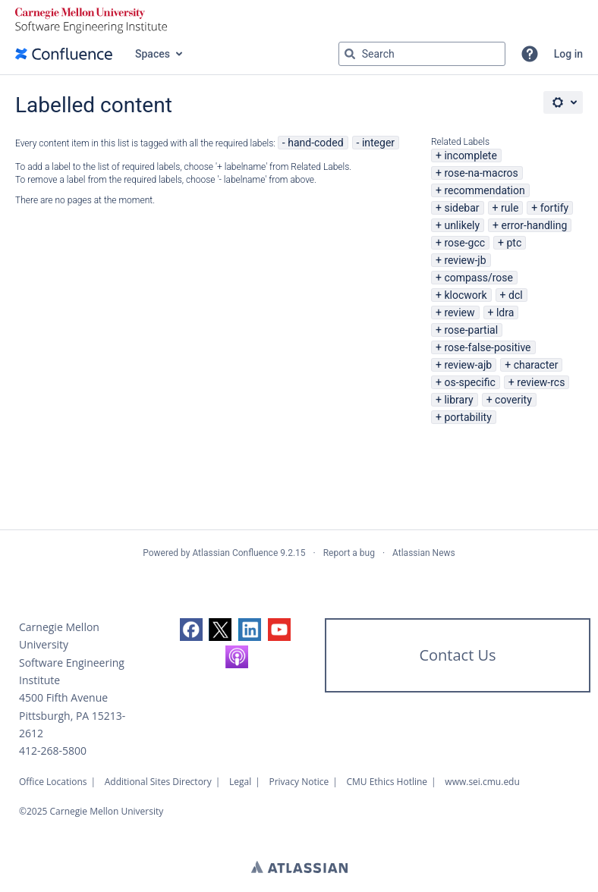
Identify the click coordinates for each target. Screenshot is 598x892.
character (536, 365)
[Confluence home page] (64, 54)
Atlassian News (423, 553)
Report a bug (349, 553)
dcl (515, 295)
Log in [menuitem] (568, 54)
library (458, 400)
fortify (554, 208)
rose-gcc (464, 243)
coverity (513, 400)
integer (378, 143)
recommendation (484, 190)
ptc (513, 243)
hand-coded (315, 143)
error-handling (535, 225)
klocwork (465, 295)
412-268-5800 (53, 750)
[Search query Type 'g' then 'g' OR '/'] (421, 54)
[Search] (350, 54)
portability (467, 417)
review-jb (465, 260)
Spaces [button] (152, 54)
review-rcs (541, 382)
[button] (529, 54)
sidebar (461, 208)
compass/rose (478, 278)
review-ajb (468, 365)
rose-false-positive (487, 347)
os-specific (469, 382)
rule (509, 208)
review (459, 312)
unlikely (462, 225)
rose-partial (471, 330)
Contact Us (457, 655)
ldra (505, 312)
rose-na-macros (481, 173)
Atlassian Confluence (235, 553)
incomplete (470, 155)
